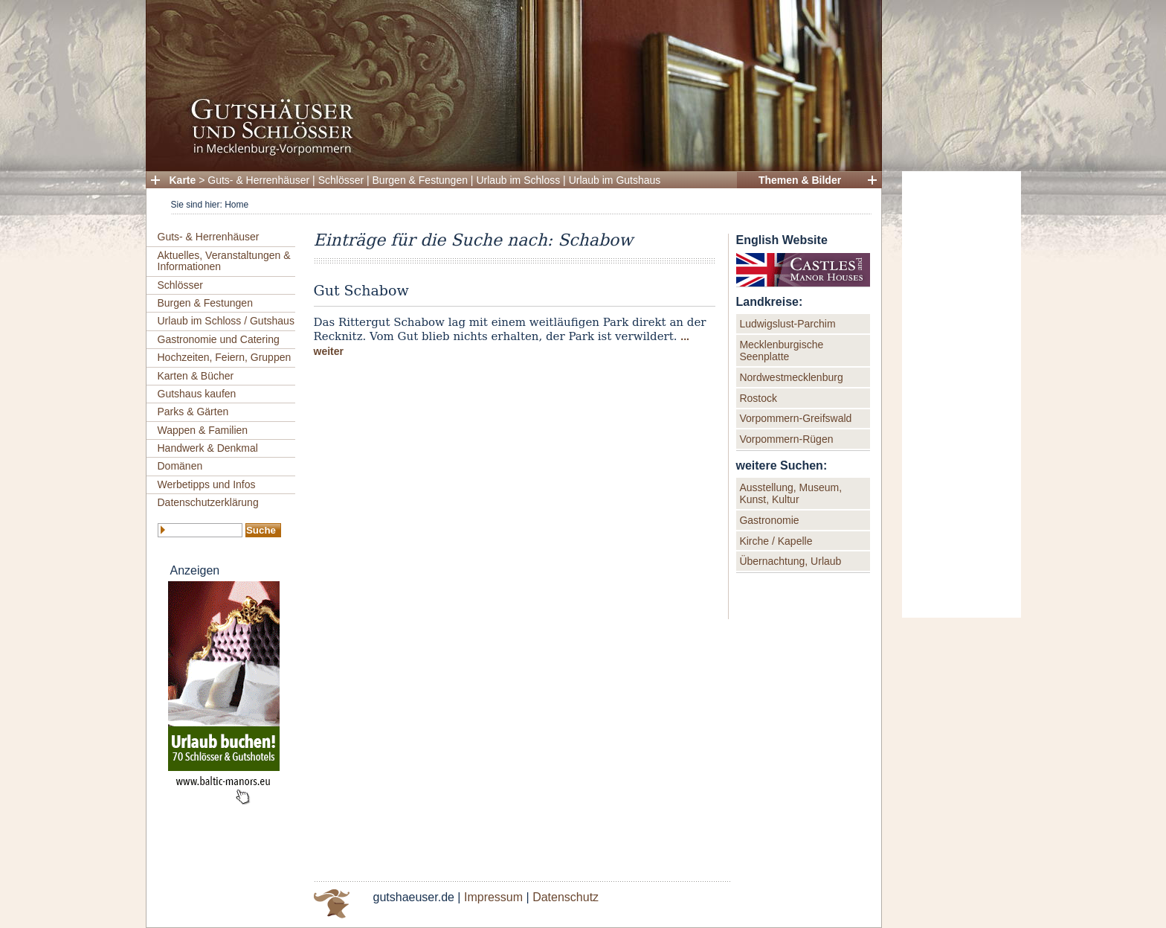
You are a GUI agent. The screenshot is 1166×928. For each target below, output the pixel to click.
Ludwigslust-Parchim (787, 324)
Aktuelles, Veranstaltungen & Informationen (224, 260)
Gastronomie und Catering (219, 339)
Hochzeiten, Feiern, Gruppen (225, 357)
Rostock (758, 398)
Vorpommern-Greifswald (795, 418)
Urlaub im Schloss (518, 180)
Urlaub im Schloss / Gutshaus (226, 321)
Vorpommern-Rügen (786, 439)
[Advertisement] (961, 394)
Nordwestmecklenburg (791, 377)
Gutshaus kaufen (197, 394)
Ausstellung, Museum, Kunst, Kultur (790, 493)
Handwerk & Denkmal (208, 448)
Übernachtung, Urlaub (790, 561)
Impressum (493, 897)
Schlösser (341, 180)
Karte (183, 180)
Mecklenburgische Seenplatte (781, 350)
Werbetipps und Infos (207, 484)
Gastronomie (769, 520)
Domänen (180, 466)
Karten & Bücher (196, 376)
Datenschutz (565, 897)
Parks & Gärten (193, 411)
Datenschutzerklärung (208, 502)
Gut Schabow (361, 290)
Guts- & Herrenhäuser (258, 180)
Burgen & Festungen (420, 180)
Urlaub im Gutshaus (615, 180)
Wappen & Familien (203, 430)
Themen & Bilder (799, 180)
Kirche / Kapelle (775, 541)
